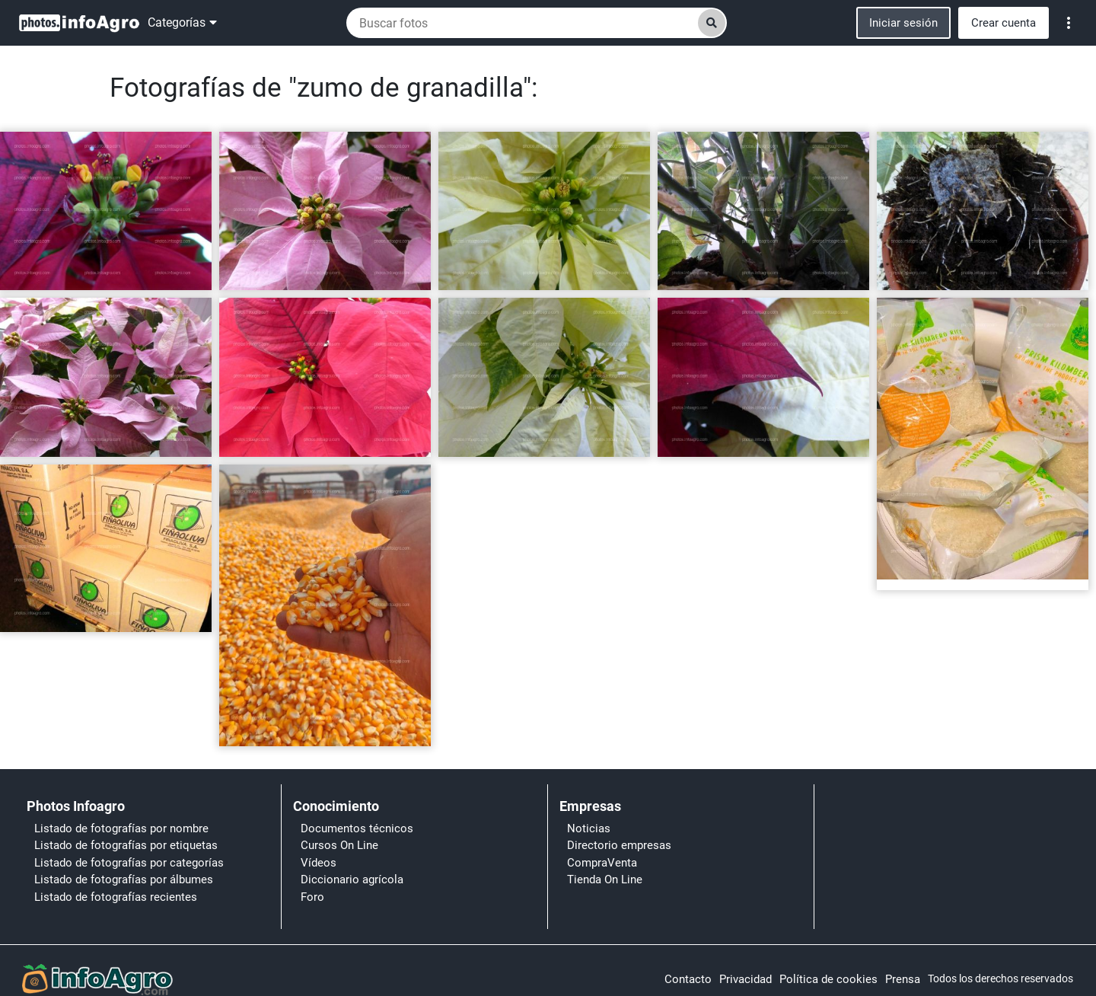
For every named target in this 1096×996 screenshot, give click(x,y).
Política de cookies (828, 979)
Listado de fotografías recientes (115, 897)
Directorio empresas (619, 845)
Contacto (688, 979)
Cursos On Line (339, 845)
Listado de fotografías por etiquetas (126, 845)
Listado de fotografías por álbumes (123, 879)
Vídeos (318, 863)
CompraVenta (602, 863)
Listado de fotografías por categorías (129, 863)
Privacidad (745, 979)
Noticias (588, 828)
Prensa (902, 979)
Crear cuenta (1003, 23)
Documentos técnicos (357, 828)
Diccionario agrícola (352, 879)
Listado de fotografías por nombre (121, 828)
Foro (312, 897)
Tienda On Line (604, 879)
